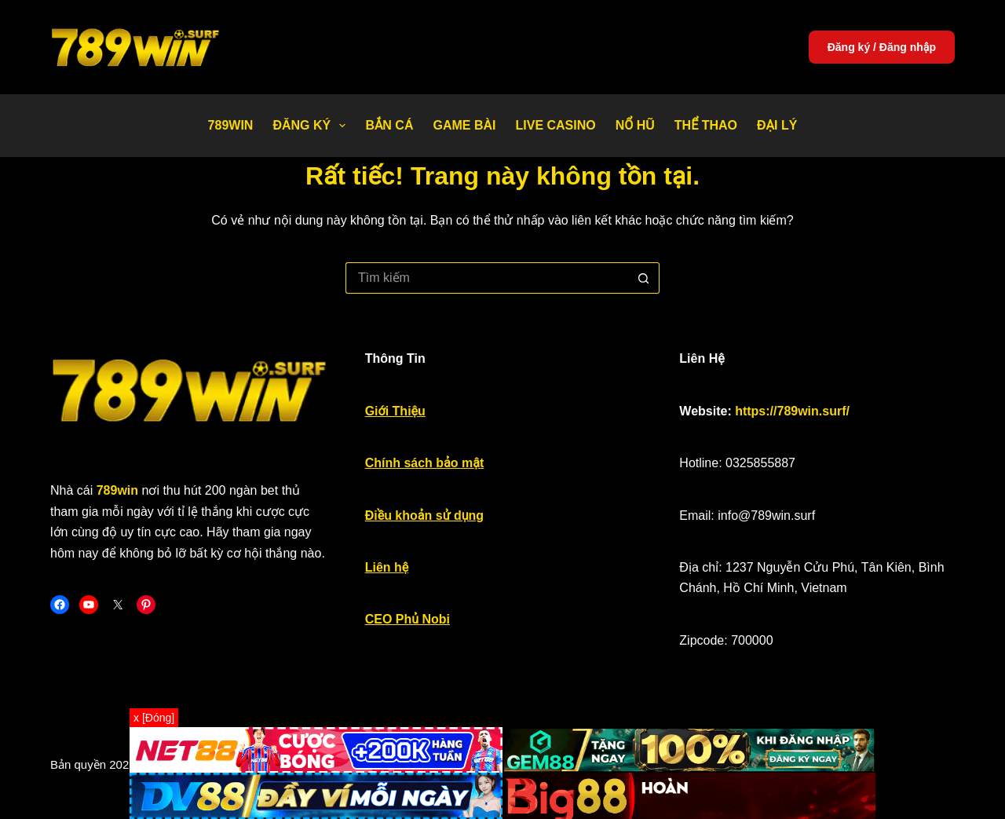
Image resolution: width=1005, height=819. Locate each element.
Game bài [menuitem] (464, 125)
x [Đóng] (153, 717)
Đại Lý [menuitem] (777, 125)
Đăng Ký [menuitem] (312, 125)
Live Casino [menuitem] (555, 125)
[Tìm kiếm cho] (486, 278)
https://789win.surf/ (792, 411)
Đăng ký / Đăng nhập (882, 47)
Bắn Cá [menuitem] (389, 125)
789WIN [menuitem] (231, 125)
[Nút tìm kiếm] (644, 278)
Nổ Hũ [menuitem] (635, 125)
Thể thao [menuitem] (705, 125)
